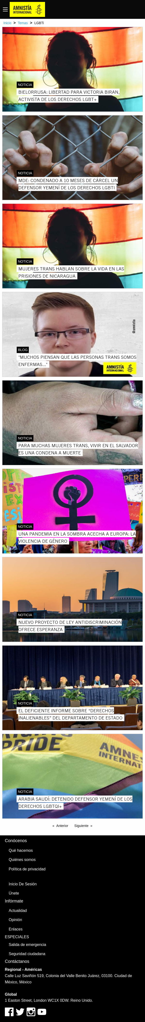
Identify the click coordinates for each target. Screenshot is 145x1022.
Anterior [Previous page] (62, 826)
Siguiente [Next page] (81, 826)
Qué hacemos (21, 850)
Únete (14, 893)
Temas (23, 23)
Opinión (15, 920)
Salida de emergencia (27, 945)
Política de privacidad (27, 869)
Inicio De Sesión (23, 884)
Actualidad (18, 911)
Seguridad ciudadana (27, 954)
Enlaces (16, 929)
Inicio (7, 23)
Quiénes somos (22, 860)
